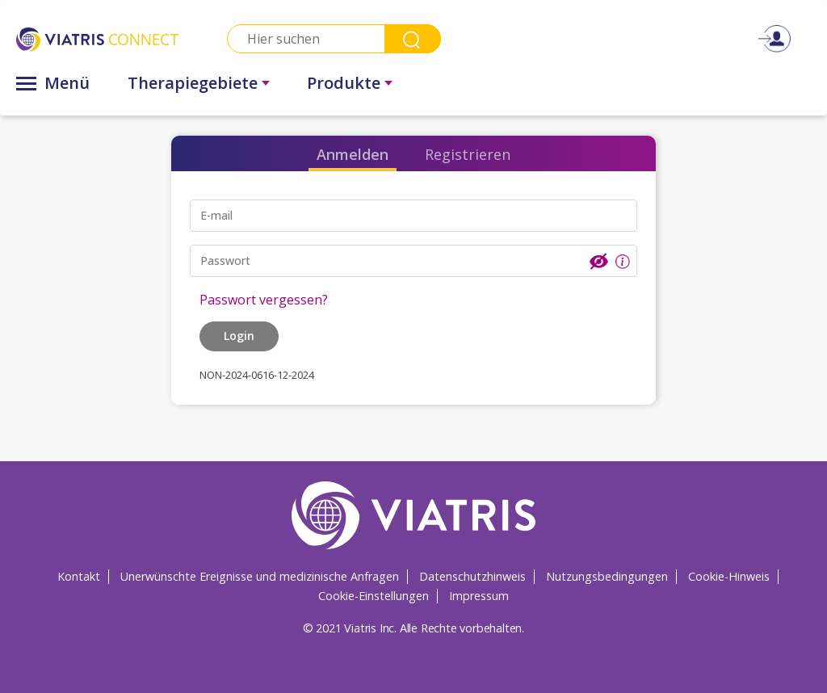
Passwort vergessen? (263, 300)
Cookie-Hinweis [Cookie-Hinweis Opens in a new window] (729, 576)
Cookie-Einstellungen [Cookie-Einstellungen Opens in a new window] (373, 596)
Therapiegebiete (193, 83)
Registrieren (467, 154)
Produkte (343, 83)
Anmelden (352, 154)
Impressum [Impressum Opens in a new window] (479, 596)
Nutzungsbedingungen (607, 576)
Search (412, 38)
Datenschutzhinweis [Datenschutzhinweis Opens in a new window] (472, 576)
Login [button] (239, 335)
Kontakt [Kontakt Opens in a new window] (78, 576)
